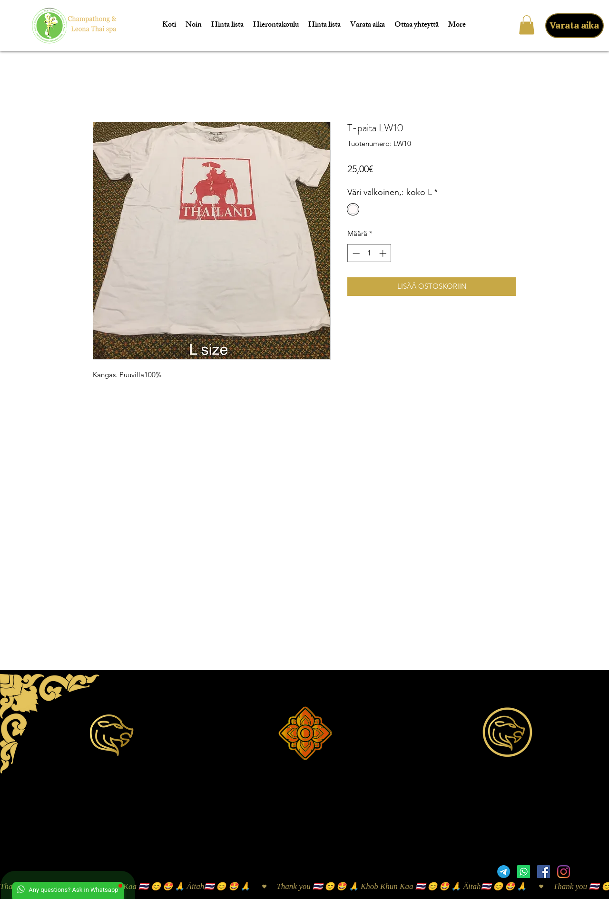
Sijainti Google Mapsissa (113, 836)
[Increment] (383, 253)
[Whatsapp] (523, 871)
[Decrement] (355, 253)
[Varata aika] (574, 25)
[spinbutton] (369, 253)
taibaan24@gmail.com (551, 769)
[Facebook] (543, 871)
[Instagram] (563, 871)
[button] (527, 25)
